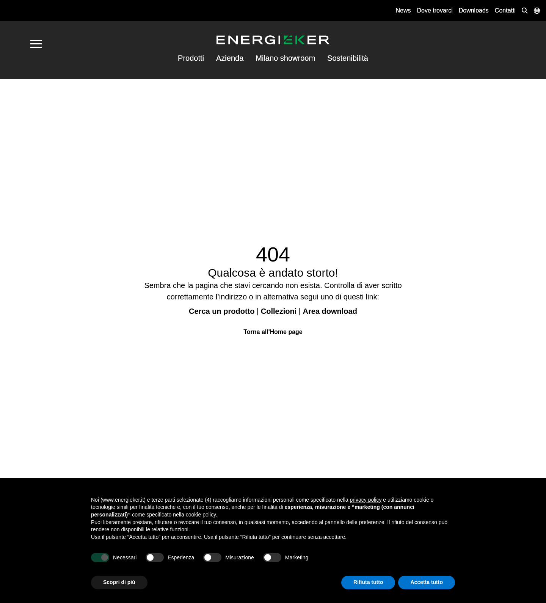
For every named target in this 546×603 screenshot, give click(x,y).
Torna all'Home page (273, 332)
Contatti (505, 10)
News (403, 10)
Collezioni (279, 311)
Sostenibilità (347, 58)
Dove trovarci (434, 10)
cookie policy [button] (201, 515)
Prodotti (191, 58)
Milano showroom (285, 58)
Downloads (474, 10)
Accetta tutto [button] (426, 582)
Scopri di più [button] (119, 582)
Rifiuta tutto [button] (368, 582)
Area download (330, 311)
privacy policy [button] (365, 500)
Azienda (229, 58)
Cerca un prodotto (221, 311)
